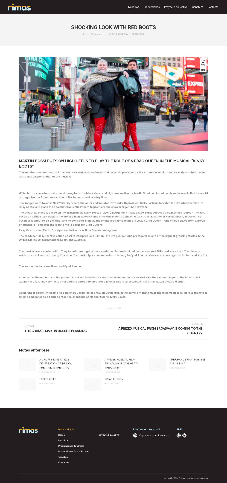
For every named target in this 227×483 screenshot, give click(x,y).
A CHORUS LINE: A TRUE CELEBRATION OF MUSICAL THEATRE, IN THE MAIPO (56, 363)
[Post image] (27, 364)
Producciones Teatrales (71, 446)
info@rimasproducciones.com (153, 435)
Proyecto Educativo (108, 435)
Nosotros (63, 440)
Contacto (63, 462)
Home (61, 435)
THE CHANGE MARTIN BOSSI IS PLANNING (187, 361)
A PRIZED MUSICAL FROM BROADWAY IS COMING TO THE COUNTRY (121, 363)
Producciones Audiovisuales (73, 451)
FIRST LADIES (47, 379)
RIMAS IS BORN (114, 379)
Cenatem (63, 457)
